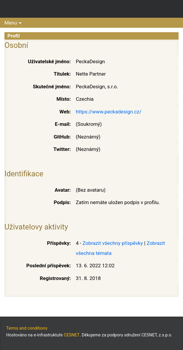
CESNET (71, 335)
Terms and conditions (26, 328)
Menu (10, 23)
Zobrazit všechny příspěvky (113, 243)
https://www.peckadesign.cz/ (108, 112)
